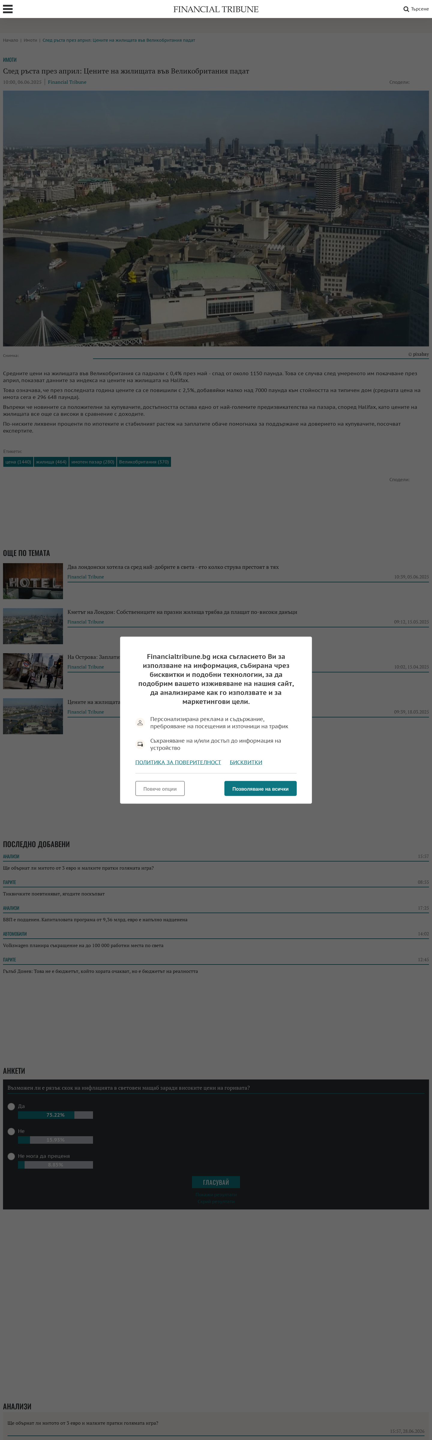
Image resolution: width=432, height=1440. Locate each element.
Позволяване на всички (260, 788)
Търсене (415, 9)
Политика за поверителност (178, 762)
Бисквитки (246, 762)
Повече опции (160, 788)
